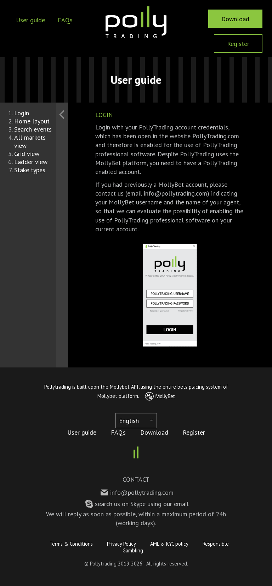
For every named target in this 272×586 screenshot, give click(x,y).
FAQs (65, 20)
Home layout (32, 121)
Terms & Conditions (71, 543)
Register (238, 44)
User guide (30, 20)
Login (21, 113)
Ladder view (30, 162)
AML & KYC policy (169, 543)
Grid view (26, 154)
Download (235, 19)
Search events (33, 129)
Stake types (29, 170)
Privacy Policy (121, 543)
